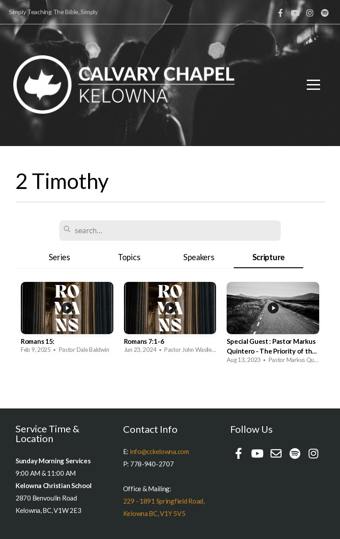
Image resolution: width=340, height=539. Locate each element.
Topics (129, 257)
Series (59, 257)
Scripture (268, 257)
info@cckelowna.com (159, 451)
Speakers (198, 257)
